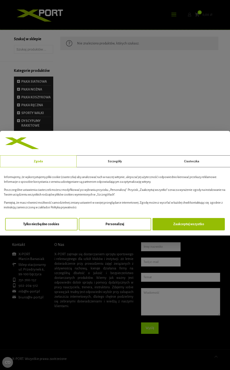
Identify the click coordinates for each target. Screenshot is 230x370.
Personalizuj (115, 224)
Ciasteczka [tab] (191, 161)
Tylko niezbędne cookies (41, 224)
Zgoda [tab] (38, 161)
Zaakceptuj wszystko (188, 224)
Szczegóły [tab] (115, 161)
